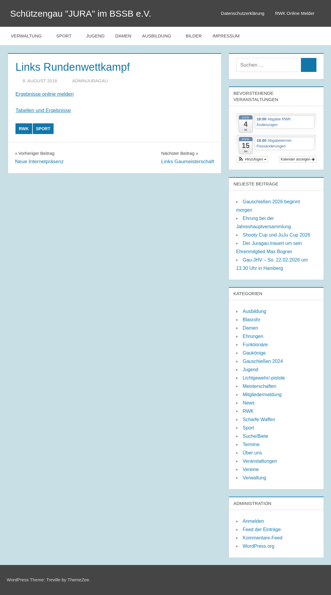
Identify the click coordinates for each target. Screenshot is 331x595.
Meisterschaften (259, 386)
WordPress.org (258, 546)
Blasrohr (251, 319)
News (249, 402)
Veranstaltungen (260, 461)
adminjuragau (90, 80)
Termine (251, 444)
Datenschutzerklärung (242, 13)
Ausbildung (159, 35)
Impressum (226, 35)
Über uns (252, 452)
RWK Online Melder (297, 13)
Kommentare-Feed (262, 537)
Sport (67, 35)
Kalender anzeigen (297, 159)
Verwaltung (29, 35)
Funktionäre (255, 344)
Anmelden (253, 521)
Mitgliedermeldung (262, 394)
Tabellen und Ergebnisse (43, 110)
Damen (123, 35)
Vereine (251, 469)
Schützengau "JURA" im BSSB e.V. (85, 13)
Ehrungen (253, 336)
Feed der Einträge (262, 529)
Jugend (95, 35)
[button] (252, 159)
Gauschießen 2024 (263, 361)
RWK (24, 128)
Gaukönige (254, 352)
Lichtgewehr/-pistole (264, 377)
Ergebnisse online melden (44, 94)
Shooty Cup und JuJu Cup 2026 (276, 234)
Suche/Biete (255, 436)
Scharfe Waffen (259, 419)
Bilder (194, 35)
